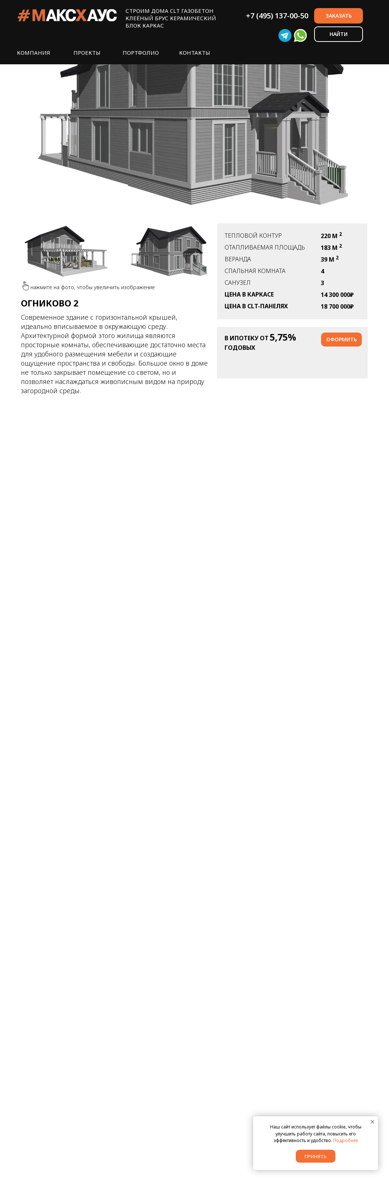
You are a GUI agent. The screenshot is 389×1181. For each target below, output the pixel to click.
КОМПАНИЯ (33, 52)
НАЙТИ (339, 33)
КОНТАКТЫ (194, 52)
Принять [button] (316, 1156)
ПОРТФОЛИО (141, 52)
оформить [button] (341, 339)
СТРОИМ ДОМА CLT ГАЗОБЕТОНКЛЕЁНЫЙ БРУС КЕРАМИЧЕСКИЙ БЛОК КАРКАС (171, 18)
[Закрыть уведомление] (372, 1122)
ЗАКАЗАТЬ (339, 15)
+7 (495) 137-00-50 (277, 16)
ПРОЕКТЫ (87, 52)
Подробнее (345, 1140)
